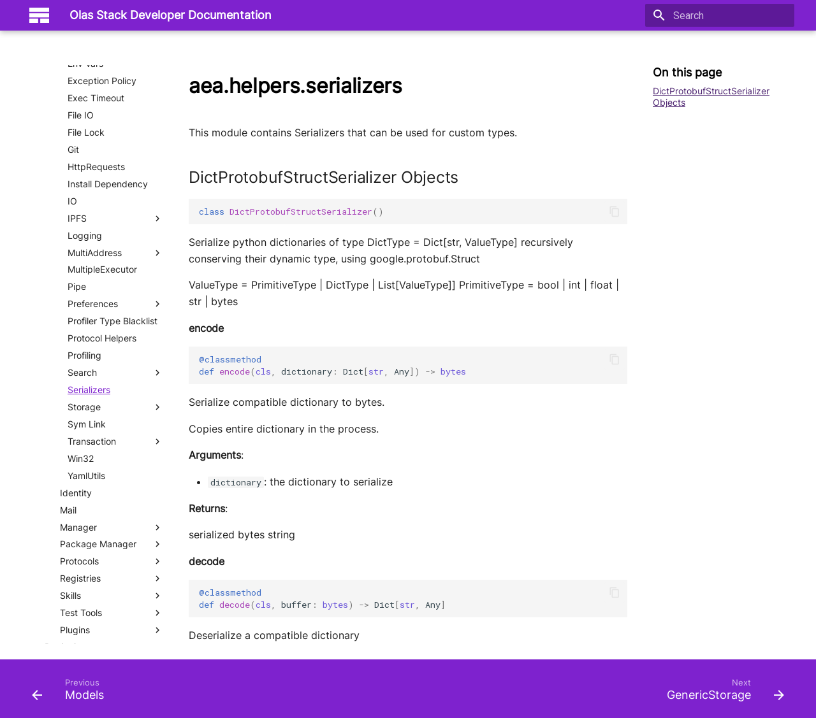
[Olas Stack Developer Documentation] (39, 15)
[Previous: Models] (72, 692)
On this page (687, 72)
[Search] (719, 15)
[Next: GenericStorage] (721, 692)
